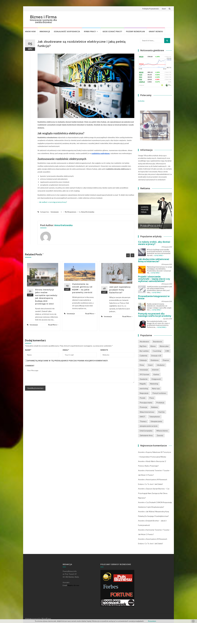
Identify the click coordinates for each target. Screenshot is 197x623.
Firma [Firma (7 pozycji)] (142, 365)
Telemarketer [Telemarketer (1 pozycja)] (154, 417)
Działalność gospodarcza (67, 31)
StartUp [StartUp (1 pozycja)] (161, 412)
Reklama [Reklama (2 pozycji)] (154, 407)
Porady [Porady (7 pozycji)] (142, 398)
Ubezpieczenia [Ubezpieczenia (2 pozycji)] (156, 421)
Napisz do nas (73, 585)
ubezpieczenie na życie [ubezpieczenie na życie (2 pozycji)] (148, 426)
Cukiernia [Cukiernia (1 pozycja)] (143, 355)
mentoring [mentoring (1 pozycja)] (144, 388)
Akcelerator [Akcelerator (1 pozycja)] (144, 341)
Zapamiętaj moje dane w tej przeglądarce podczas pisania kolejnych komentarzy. (67, 360)
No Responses (70, 212)
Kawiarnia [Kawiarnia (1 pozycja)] (143, 379)
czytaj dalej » (158, 255)
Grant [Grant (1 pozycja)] (150, 365)
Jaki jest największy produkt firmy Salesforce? (120, 290)
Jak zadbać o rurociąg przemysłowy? (53, 202)
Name (28, 350)
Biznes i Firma (43, 17)
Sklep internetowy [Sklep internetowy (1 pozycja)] (147, 412)
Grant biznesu (156, 31)
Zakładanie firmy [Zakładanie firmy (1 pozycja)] (146, 435)
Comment (29, 365)
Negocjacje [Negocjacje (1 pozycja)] (144, 393)
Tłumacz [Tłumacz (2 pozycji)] (143, 421)
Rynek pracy (90, 31)
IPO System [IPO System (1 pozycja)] (144, 374)
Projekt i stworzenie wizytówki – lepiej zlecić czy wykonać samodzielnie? (154, 278)
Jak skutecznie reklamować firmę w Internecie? (153, 260)
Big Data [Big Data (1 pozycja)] (143, 346)
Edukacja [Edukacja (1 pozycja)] (143, 360)
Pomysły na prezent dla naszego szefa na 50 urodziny (154, 314)
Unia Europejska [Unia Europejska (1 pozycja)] (146, 431)
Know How (30, 31)
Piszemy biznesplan (135, 31)
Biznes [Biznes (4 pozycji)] (153, 346)
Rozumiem (152, 621)
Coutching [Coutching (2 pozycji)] (157, 351)
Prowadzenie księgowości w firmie (153, 297)
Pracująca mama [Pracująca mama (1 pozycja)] (146, 402)
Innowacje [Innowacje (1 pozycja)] (144, 370)
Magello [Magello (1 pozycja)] (143, 384)
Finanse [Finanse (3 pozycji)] (166, 360)
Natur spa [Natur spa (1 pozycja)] (156, 388)
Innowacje (45, 31)
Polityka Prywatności (150, 9)
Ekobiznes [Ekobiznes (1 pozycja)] (155, 360)
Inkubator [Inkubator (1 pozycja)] (161, 365)
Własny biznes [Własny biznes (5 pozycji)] (162, 431)
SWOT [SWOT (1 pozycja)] (142, 417)
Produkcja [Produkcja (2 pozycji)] (160, 402)
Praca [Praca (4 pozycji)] (151, 398)
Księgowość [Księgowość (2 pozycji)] (156, 379)
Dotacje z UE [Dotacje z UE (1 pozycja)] (156, 355)
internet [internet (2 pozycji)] (155, 370)
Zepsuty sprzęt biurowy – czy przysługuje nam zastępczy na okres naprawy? (153, 493)
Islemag (28, 618)
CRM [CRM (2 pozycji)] (167, 351)
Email (66, 350)
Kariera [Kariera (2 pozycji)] (156, 374)
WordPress (46, 618)
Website (104, 350)
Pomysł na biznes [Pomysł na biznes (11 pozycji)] (159, 393)
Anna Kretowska (87, 212)
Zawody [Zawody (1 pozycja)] (160, 435)
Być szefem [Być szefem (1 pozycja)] (144, 351)
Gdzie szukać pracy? (112, 31)
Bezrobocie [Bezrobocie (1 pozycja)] (157, 341)
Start (164, 9)
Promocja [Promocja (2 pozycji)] (143, 407)
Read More (53, 325)
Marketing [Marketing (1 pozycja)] (154, 384)
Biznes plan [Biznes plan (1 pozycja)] (164, 346)
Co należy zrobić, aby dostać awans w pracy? (154, 243)
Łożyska (141, 101)
